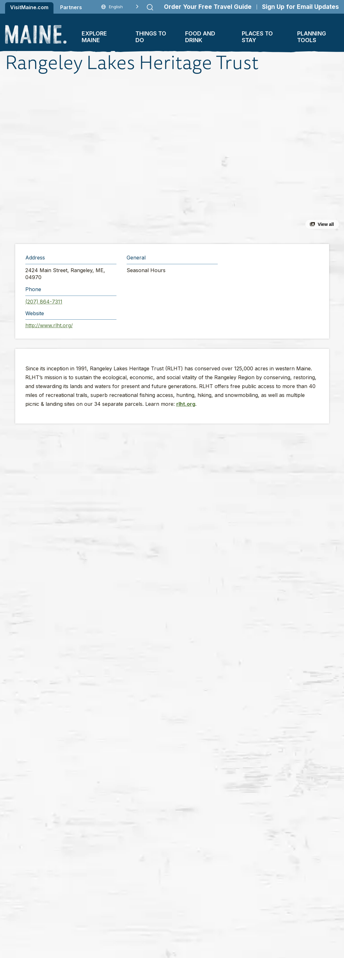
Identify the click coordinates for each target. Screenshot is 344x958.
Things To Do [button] (150, 36)
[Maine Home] (35, 34)
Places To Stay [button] (257, 36)
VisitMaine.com (29, 7)
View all (326, 224)
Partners (71, 7)
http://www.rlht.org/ (49, 325)
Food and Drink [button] (200, 36)
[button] (113, 159)
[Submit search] (150, 7)
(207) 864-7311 (43, 301)
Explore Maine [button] (94, 36)
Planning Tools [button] (311, 36)
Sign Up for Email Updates (300, 6)
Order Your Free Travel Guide (208, 6)
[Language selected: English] (120, 7)
